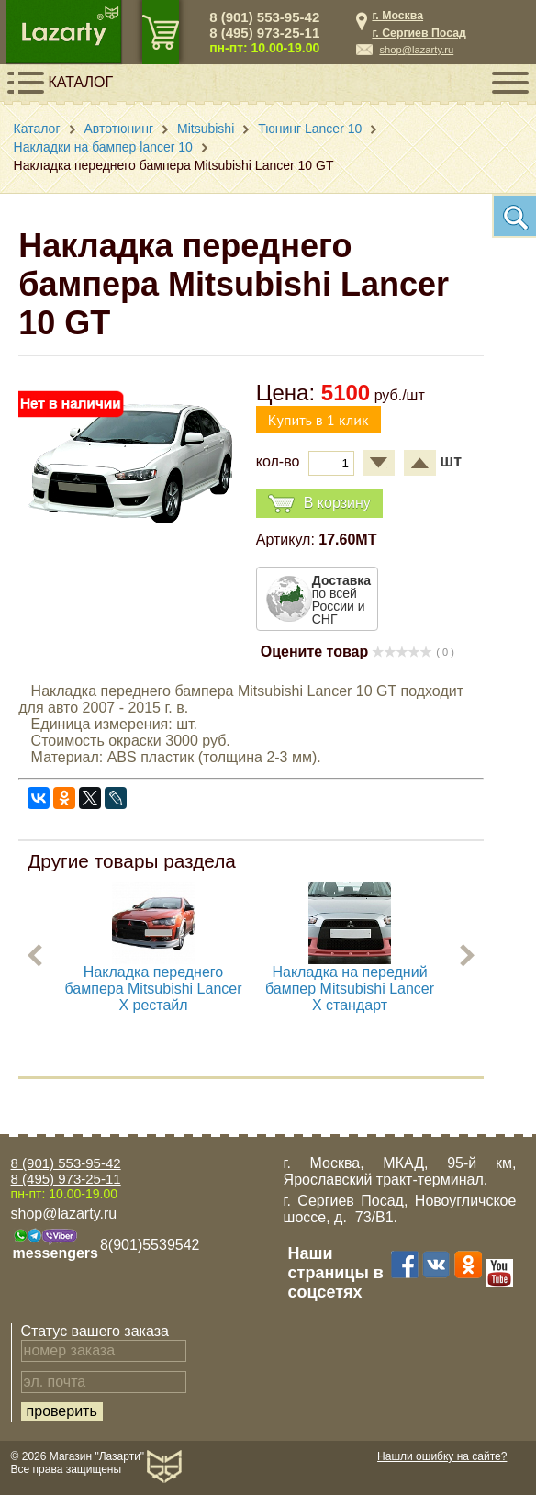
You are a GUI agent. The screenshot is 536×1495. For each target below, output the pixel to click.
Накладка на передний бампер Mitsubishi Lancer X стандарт (349, 988)
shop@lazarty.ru (416, 49)
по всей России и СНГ (341, 599)
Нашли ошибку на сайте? (442, 1456)
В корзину (319, 503)
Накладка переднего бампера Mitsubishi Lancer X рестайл (153, 988)
